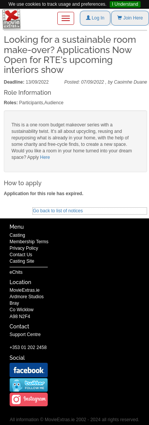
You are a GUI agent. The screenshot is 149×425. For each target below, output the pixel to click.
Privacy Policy (24, 248)
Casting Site (22, 261)
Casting (17, 235)
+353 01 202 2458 (28, 347)
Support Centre (25, 334)
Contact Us (21, 254)
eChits (16, 272)
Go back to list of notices (58, 210)
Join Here (130, 18)
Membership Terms (29, 241)
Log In (95, 18)
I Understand (125, 4)
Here (45, 157)
